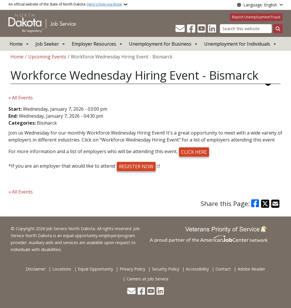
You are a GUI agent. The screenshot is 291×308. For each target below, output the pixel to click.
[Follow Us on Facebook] (191, 29)
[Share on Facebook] (255, 204)
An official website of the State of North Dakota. (65, 4)
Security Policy (165, 269)
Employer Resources (94, 44)
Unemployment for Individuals (237, 44)
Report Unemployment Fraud (256, 17)
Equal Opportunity (95, 269)
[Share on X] (265, 204)
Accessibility (197, 269)
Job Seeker (47, 44)
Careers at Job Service (147, 279)
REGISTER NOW (136, 166)
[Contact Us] (180, 29)
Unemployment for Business (160, 44)
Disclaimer (36, 269)
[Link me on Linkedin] (212, 29)
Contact (223, 269)
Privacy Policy (132, 269)
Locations (61, 269)
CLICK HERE (194, 152)
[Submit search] (278, 28)
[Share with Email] (275, 204)
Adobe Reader (251, 269)
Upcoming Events (47, 56)
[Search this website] (246, 28)
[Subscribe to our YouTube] (201, 29)
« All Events (20, 97)
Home (16, 44)
